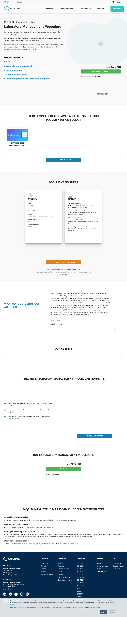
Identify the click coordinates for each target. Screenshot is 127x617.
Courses (43, 568)
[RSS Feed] (27, 594)
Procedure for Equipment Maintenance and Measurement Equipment (27, 79)
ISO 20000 (80, 582)
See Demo (117, 9)
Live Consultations (64, 576)
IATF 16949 (80, 598)
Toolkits (43, 566)
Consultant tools (102, 566)
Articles (60, 563)
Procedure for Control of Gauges (15, 74)
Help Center (117, 563)
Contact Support (119, 566)
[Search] (113, 2)
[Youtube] (21, 594)
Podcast (61, 574)
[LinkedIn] (4, 594)
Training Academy (46, 574)
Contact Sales (101, 568)
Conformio (44, 563)
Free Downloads (63, 568)
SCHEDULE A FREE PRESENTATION (63, 263)
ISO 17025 (80, 579)
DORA (79, 590)
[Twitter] (10, 594)
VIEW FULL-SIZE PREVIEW (94, 436)
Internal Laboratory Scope (43, 47)
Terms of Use (101, 571)
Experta (43, 571)
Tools (60, 571)
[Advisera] (12, 8)
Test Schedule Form (34, 49)
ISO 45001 (80, 574)
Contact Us (20, 2)
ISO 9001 (80, 568)
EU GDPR (80, 592)
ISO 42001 (80, 566)
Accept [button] (103, 612)
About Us (100, 563)
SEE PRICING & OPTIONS (63, 160)
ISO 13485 (80, 576)
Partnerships (118, 568)
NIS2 (78, 587)
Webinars (61, 566)
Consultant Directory (64, 579)
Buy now (63, 469)
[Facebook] (16, 594)
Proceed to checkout (100, 71)
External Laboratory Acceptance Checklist (18, 66)
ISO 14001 (80, 571)
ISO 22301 (80, 584)
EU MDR (79, 595)
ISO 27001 (80, 563)
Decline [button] (112, 612)
